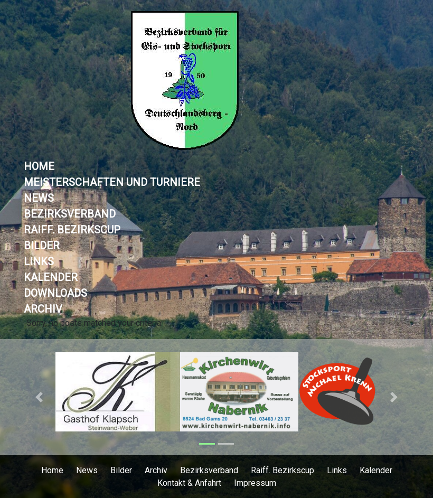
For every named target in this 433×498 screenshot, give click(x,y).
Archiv (43, 309)
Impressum (255, 483)
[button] (39, 397)
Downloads (55, 293)
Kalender (51, 277)
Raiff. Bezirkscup (72, 229)
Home (39, 166)
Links (39, 261)
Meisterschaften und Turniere (112, 182)
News (39, 198)
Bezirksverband (70, 214)
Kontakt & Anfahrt (189, 483)
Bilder (42, 245)
